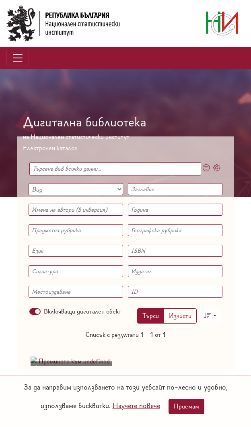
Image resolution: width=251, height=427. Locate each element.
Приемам (186, 406)
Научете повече (136, 405)
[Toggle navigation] (17, 58)
